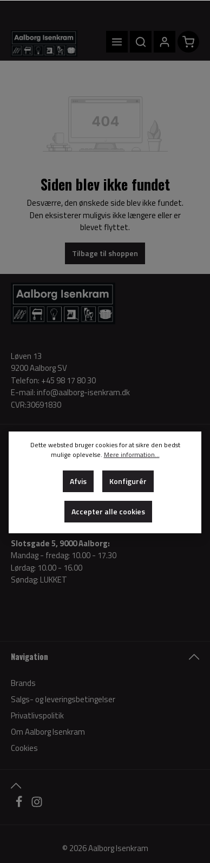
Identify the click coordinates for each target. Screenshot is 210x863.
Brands (23, 683)
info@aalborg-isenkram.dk (83, 392)
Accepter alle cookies (108, 511)
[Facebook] (20, 805)
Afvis (78, 481)
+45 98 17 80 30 (68, 380)
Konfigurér (128, 481)
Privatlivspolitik (37, 715)
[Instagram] (37, 805)
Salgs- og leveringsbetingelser (63, 699)
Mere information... (132, 455)
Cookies (24, 748)
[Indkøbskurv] (188, 42)
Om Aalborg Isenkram (48, 731)
